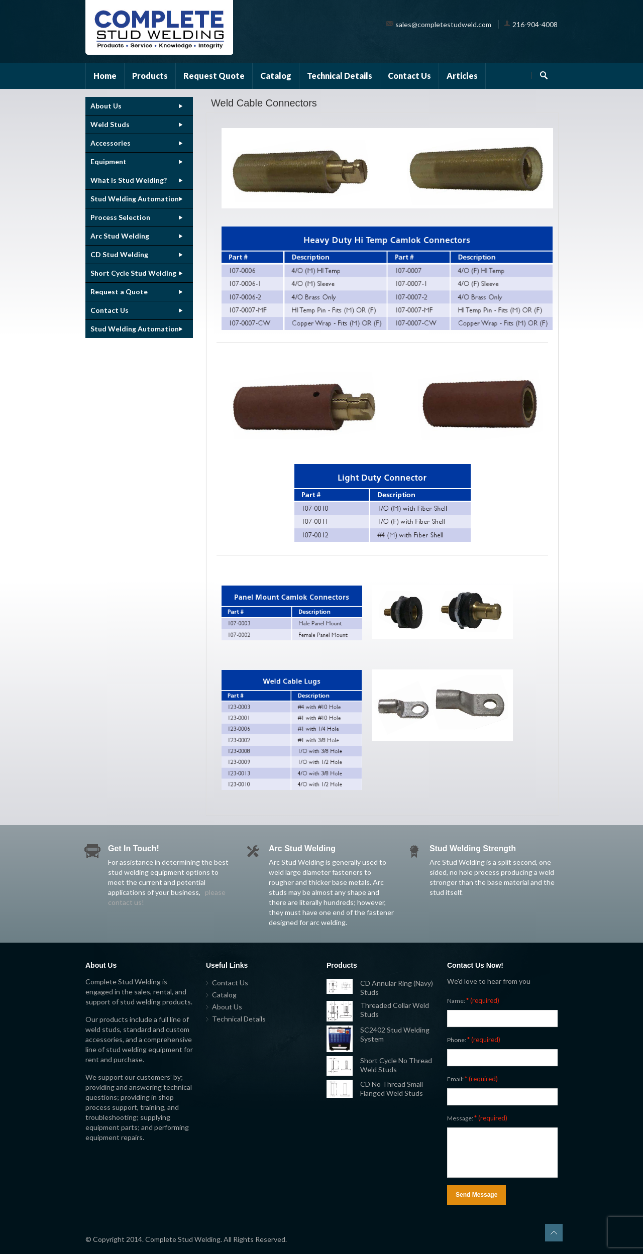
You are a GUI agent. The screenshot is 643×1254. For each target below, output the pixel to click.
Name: (473, 1000)
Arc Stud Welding (119, 236)
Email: (472, 1079)
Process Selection (120, 217)
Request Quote (214, 75)
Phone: (473, 1040)
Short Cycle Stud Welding (133, 273)
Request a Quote (119, 291)
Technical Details (339, 75)
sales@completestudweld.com (443, 24)
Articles (462, 75)
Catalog (275, 75)
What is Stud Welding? (128, 180)
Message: (477, 1118)
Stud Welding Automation (134, 198)
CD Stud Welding (119, 254)
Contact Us (409, 75)
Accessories (110, 143)
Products (150, 75)
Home (105, 75)
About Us (106, 105)
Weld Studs (110, 124)
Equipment (108, 161)
